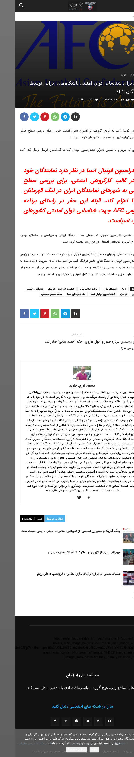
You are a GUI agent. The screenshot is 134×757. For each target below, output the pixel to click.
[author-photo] (67, 379)
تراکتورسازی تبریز (73, 289)
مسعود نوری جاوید (112, 100)
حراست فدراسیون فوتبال (46, 289)
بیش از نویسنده (17, 518)
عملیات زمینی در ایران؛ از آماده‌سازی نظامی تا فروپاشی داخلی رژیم (63, 573)
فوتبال (108, 294)
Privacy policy (61, 749)
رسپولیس (122, 294)
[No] (128, 743)
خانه (129, 16)
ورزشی (108, 74)
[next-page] (119, 595)
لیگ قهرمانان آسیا (61, 294)
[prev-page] (127, 595)
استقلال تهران (94, 289)
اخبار (120, 16)
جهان (117, 74)
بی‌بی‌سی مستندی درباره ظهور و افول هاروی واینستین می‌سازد (100, 345)
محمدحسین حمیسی (36, 294)
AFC (109, 289)
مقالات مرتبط (39, 518)
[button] (127, 6)
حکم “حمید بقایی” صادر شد (48, 341)
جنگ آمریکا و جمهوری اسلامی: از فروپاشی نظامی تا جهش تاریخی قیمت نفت (55, 531)
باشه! (79, 749)
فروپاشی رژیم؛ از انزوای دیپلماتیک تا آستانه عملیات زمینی (68, 552)
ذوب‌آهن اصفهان (19, 289)
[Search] (6, 6)
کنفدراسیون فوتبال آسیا (87, 294)
